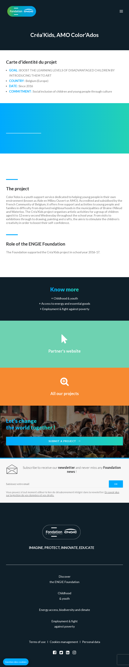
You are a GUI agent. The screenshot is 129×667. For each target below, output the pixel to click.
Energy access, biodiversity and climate (64, 610)
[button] (16, 661)
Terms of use (37, 642)
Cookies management (64, 642)
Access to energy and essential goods (65, 303)
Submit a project (65, 441)
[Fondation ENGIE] (21, 11)
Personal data (91, 642)
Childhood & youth (66, 298)
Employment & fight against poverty (65, 309)
